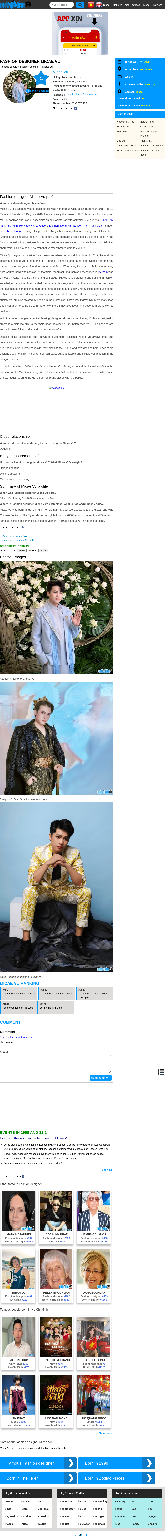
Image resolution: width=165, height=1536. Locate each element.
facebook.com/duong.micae (83, 94)
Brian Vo (19, 1295)
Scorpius (43, 1512)
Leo (40, 1504)
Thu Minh (12, 225)
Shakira (152, 1527)
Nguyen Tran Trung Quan (88, 225)
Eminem (120, 1519)
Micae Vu (47, 66)
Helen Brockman (56, 1295)
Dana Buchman (94, 1295)
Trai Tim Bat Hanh (56, 1363)
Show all (107, 1173)
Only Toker (18, 1367)
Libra (25, 1512)
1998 (147, 61)
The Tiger (98, 1519)
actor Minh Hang (10, 231)
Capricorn (27, 1519)
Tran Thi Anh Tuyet (127, 150)
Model (146, 4)
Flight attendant (94, 1367)
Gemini (9, 1504)
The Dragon (83, 1527)
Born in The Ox (94, 1303)
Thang (118, 1512)
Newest (158, 4)
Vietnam (103, 272)
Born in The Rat (94, 1244)
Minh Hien (122, 131)
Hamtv (135, 1527)
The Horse (66, 1504)
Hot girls (117, 4)
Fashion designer (29, 66)
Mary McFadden (19, 1237)
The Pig (97, 1512)
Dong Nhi (66, 225)
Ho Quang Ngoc (94, 1421)
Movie (56, 1367)
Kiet (117, 1527)
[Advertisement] (57, 1109)
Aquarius (43, 1519)
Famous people (8, 66)
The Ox (80, 1519)
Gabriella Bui (94, 1363)
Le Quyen (41, 225)
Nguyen (152, 1519)
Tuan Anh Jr (147, 140)
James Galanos (94, 1237)
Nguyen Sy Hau (125, 121)
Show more (105, 1436)
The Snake (99, 1527)
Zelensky (120, 1504)
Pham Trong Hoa (126, 145)
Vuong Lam (146, 126)
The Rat (64, 1519)
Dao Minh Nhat (57, 1237)
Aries (25, 1527)
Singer (106, 4)
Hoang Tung (147, 121)
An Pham (18, 1421)
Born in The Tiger (19, 1244)
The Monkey (100, 1504)
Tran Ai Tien (123, 126)
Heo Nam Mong (56, 1421)
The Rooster (67, 1512)
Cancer (26, 1504)
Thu (150, 1512)
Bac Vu (121, 140)
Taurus (42, 1527)
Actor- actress (132, 4)
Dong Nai (56, 1244)
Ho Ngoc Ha (26, 225)
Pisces (139, 91)
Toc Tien (54, 225)
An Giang (19, 1303)
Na (133, 1504)
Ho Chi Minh (18, 1370)
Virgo (8, 1512)
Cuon (151, 1504)
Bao (134, 1512)
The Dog (81, 1512)
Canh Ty (150, 84)
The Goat (81, 1504)
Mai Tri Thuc (19, 1363)
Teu (134, 1519)
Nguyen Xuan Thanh (151, 145)
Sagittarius (11, 1519)
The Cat (64, 1527)
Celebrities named (14, 536)
